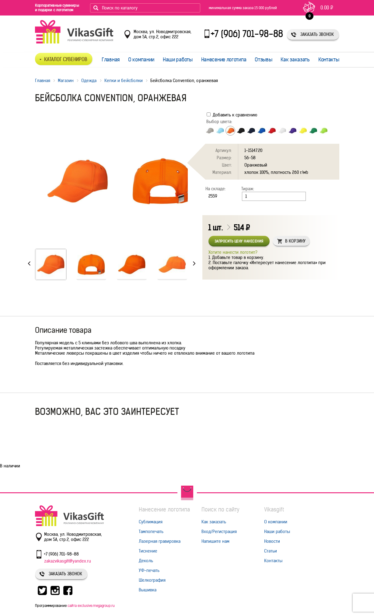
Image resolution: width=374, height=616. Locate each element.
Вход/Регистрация (219, 531)
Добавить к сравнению (232, 115)
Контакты (328, 59)
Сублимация (151, 522)
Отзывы (263, 59)
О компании (141, 59)
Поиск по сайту (220, 509)
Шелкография (152, 580)
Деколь (146, 560)
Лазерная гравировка (159, 541)
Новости (272, 541)
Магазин (66, 80)
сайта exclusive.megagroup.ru (91, 605)
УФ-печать (149, 570)
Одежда (89, 80)
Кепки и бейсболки (123, 80)
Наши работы (178, 59)
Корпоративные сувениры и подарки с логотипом (57, 7)
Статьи (270, 551)
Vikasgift (274, 509)
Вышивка (147, 590)
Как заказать (295, 59)
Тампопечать (151, 531)
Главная (111, 59)
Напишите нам (215, 541)
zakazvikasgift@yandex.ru (67, 561)
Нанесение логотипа (223, 59)
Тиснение (148, 551)
